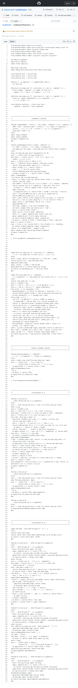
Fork (60, 10)
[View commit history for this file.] (73, 31)
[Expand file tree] (5, 21)
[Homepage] (39, 3)
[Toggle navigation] (3, 3)
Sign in (68, 3)
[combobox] (62, 21)
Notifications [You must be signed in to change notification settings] (48, 9)
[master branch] (16, 21)
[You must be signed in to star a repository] (71, 9)
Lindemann (21, 9)
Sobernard (9, 9)
